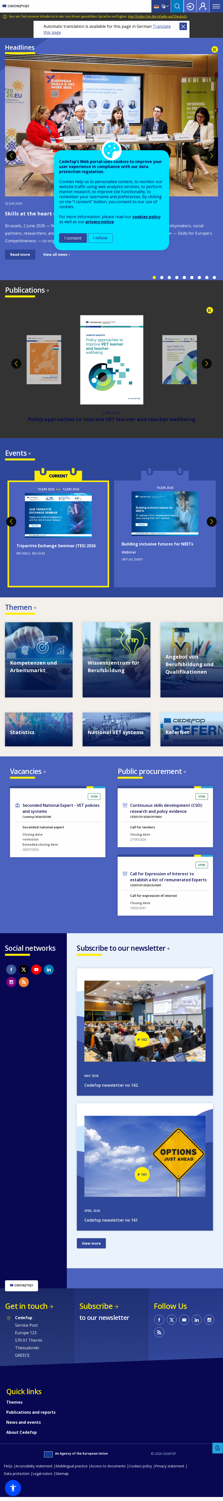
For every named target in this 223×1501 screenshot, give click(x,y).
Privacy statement (169, 1469)
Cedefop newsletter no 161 (111, 1224)
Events (16, 453)
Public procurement (150, 773)
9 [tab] (214, 277)
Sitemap (62, 1477)
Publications (25, 290)
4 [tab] (176, 277)
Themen (18, 608)
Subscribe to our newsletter (121, 951)
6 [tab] (191, 277)
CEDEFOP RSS (24, 985)
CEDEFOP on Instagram (11, 985)
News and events (23, 1426)
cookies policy (146, 216)
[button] (13, 1488)
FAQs (8, 1469)
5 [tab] (184, 277)
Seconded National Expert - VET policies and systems (61, 811)
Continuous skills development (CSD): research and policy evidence (166, 811)
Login (190, 6)
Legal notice (42, 1477)
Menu (216, 6)
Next (212, 156)
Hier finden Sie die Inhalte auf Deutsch (157, 16)
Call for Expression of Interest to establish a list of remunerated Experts (168, 880)
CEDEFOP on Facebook (11, 972)
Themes (14, 1406)
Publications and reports (31, 1416)
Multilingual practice (72, 1469)
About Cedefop (21, 1436)
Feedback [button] (217, 1448)
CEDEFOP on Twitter (24, 972)
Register (203, 6)
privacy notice (100, 221)
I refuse (100, 238)
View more (91, 1247)
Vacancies (26, 773)
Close (183, 26)
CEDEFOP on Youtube (36, 972)
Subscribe (96, 1310)
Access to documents (108, 1469)
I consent (73, 238)
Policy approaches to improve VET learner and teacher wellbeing (111, 420)
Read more (20, 254)
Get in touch (26, 1310)
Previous (11, 156)
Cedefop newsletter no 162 (111, 1089)
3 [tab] (169, 277)
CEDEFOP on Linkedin (49, 972)
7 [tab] (199, 277)
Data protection (17, 1477)
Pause (214, 49)
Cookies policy (140, 1469)
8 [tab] (206, 277)
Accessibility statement (34, 1469)
